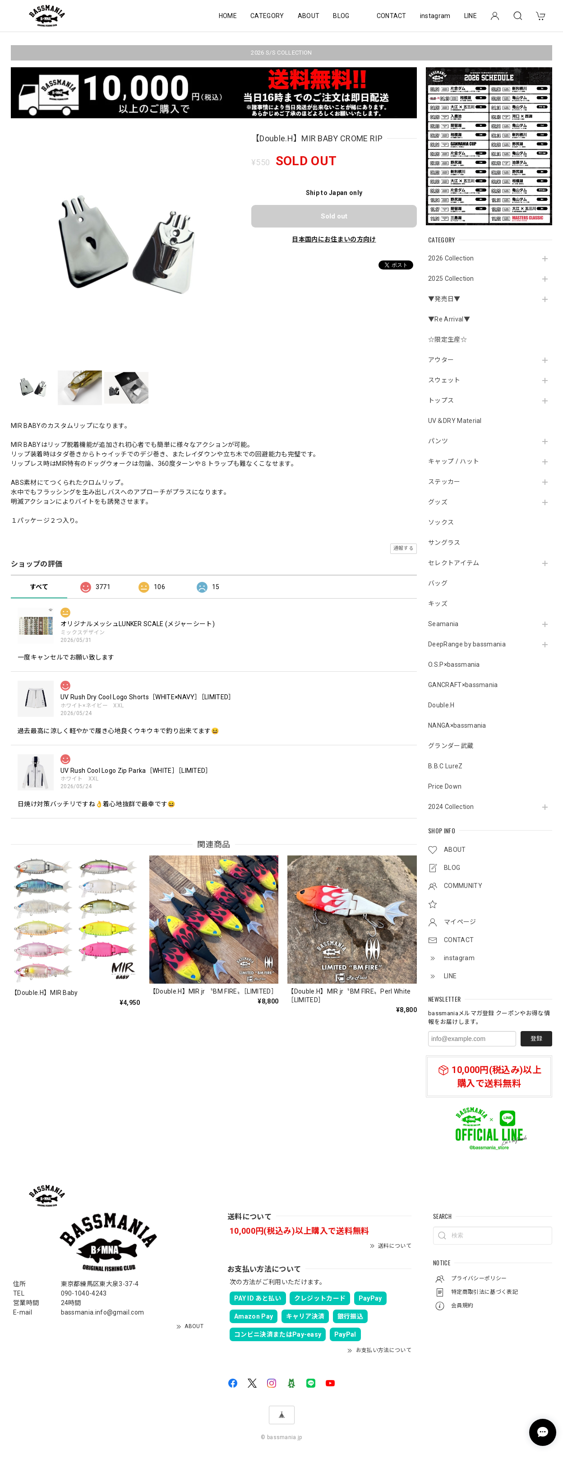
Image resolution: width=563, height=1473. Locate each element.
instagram (435, 15)
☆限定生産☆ (447, 339)
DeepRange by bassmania (467, 644)
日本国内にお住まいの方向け (334, 239)
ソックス (441, 522)
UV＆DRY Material (455, 420)
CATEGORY (267, 15)
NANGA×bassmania (457, 725)
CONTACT (391, 15)
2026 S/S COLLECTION (281, 52)
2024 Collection (451, 806)
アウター (441, 359)
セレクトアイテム (454, 563)
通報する (403, 548)
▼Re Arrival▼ (449, 319)
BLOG (341, 15)
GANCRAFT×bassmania (463, 684)
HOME (228, 15)
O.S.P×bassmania (454, 664)
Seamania (443, 623)
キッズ (438, 603)
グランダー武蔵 (450, 745)
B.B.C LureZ (445, 766)
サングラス (444, 542)
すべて (39, 586)
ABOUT (309, 15)
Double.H (441, 705)
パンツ (438, 441)
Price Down (444, 786)
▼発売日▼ (444, 298)
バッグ (438, 583)
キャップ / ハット (453, 461)
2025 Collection (451, 278)
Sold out (334, 216)
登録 (536, 1038)
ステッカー (444, 481)
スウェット (444, 380)
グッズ (438, 502)
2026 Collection (451, 258)
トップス (441, 400)
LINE (470, 15)
